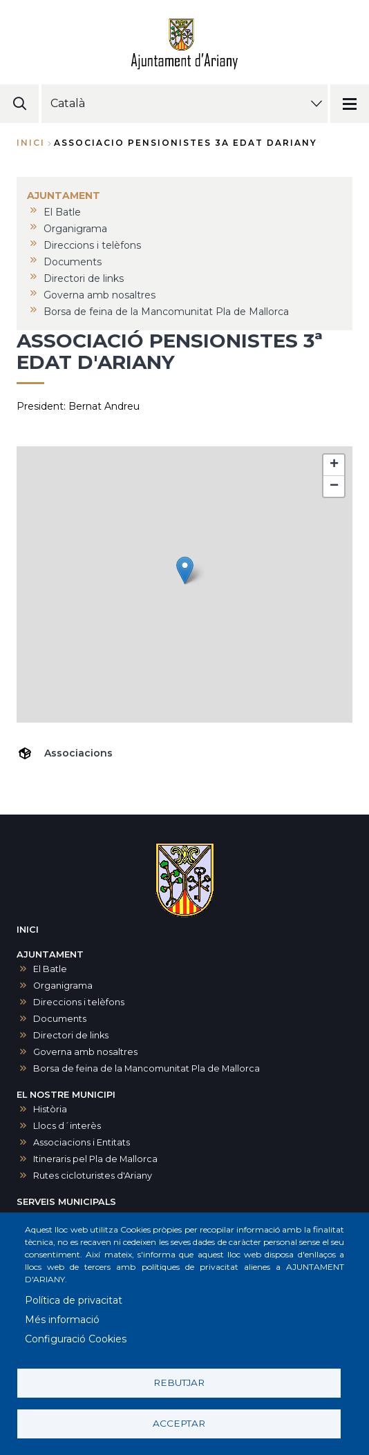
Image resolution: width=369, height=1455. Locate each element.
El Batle (50, 969)
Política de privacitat (73, 1300)
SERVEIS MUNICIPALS (66, 1202)
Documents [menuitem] (73, 262)
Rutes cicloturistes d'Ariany (92, 1175)
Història (50, 1109)
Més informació (62, 1319)
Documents (59, 1019)
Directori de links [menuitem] (84, 278)
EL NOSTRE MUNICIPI (66, 1095)
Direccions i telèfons (78, 1002)
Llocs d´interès (67, 1126)
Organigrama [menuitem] (75, 228)
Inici (31, 142)
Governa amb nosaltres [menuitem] (99, 295)
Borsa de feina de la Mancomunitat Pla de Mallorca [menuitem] (166, 311)
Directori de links (70, 1035)
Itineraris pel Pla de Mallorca (95, 1159)
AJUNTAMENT (50, 954)
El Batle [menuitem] (62, 212)
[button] (184, 570)
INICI (28, 929)
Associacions (78, 753)
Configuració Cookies (75, 1339)
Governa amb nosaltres (85, 1052)
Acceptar (179, 1423)
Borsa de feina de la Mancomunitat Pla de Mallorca (146, 1068)
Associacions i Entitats (81, 1142)
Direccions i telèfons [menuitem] (92, 245)
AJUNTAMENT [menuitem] (63, 195)
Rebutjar (179, 1382)
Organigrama (63, 985)
